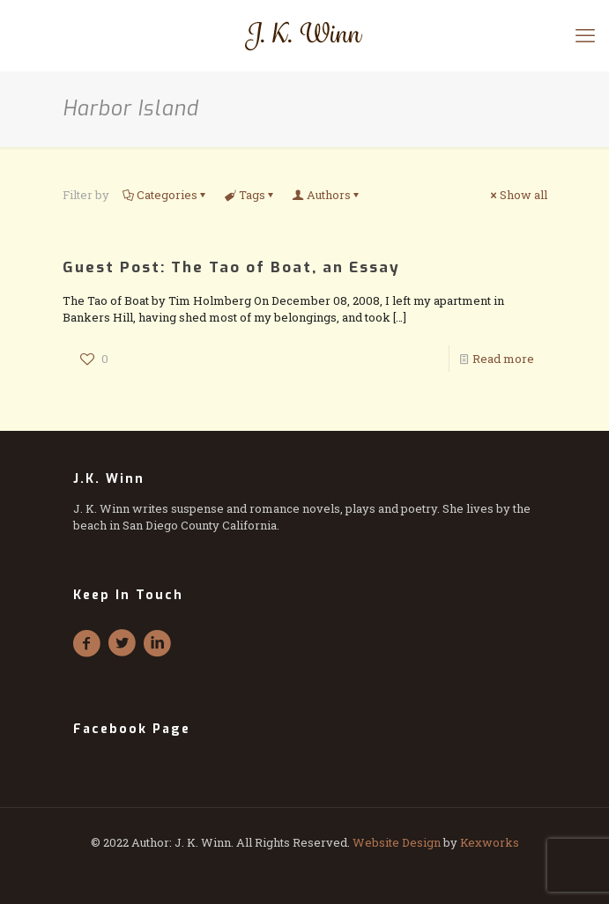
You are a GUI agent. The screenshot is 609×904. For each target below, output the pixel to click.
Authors (327, 195)
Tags (251, 195)
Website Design (397, 842)
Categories (166, 195)
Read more (503, 359)
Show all (517, 195)
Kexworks (489, 842)
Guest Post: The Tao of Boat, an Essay (231, 267)
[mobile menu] (585, 35)
